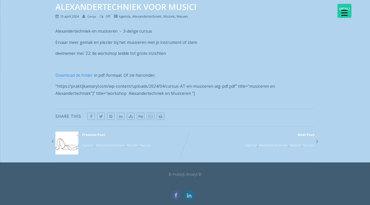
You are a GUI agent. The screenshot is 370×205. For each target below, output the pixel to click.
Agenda (124, 16)
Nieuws (182, 16)
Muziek (169, 16)
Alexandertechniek (146, 16)
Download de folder (74, 75)
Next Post (250, 137)
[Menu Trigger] (344, 11)
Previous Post (120, 137)
